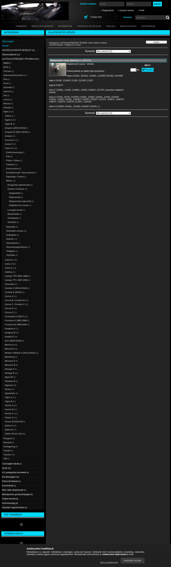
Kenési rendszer (57, 45)
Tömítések (14, 218)
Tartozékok (13, 243)
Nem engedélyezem (109, 562)
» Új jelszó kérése (126, 10)
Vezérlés (13, 222)
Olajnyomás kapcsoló (21, 201)
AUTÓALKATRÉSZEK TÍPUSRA (73, 43)
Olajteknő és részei (20, 205)
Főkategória (54, 43)
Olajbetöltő (16, 193)
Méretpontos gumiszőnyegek (17, 494)
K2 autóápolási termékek (15, 472)
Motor (104, 43)
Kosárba (149, 70)
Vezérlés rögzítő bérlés (14, 507)
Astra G (97, 43)
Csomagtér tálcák (12, 463)
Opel (90, 43)
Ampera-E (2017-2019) (17, 132)
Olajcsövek (16, 197)
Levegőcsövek (16, 210)
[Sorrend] (113, 51)
